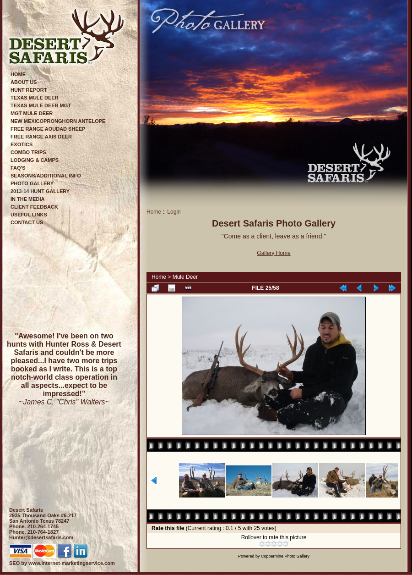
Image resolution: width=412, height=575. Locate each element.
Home (18, 74)
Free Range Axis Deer (41, 136)
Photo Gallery (32, 183)
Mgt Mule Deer (32, 113)
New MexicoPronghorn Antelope (58, 121)
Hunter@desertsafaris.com (41, 537)
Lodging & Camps (35, 160)
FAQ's (18, 168)
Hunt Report (29, 90)
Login (173, 212)
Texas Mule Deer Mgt (41, 105)
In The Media (28, 199)
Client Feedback (34, 207)
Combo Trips (28, 152)
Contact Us (27, 222)
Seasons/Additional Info (46, 175)
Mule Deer (185, 277)
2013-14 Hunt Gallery (40, 191)
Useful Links (29, 214)
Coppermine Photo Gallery (285, 556)
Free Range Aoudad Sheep (48, 129)
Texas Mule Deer (35, 97)
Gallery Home (273, 253)
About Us (24, 82)
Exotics (22, 144)
